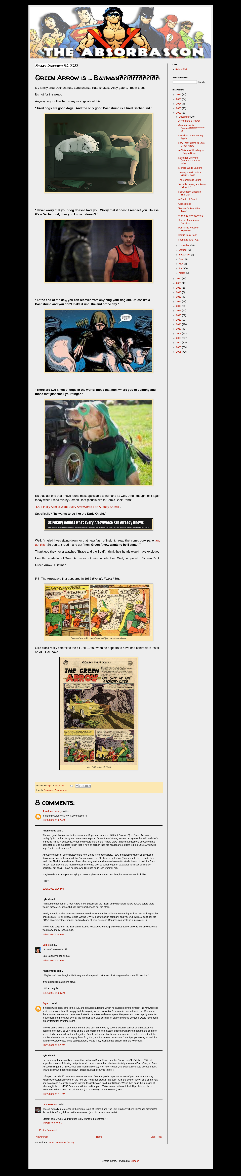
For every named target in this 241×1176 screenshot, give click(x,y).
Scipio (46, 945)
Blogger (134, 1161)
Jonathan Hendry (52, 811)
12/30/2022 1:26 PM (53, 888)
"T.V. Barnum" (50, 1104)
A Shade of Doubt (187, 199)
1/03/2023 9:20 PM (52, 1123)
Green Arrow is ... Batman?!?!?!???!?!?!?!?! (191, 128)
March (182, 273)
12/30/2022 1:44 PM (53, 934)
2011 (179, 324)
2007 (179, 342)
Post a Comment (48, 1130)
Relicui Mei (181, 69)
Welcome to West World (190, 215)
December (184, 116)
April (181, 268)
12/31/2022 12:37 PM (54, 1045)
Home (99, 1136)
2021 (179, 278)
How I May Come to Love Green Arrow (191, 144)
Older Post (156, 1136)
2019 (179, 287)
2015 (179, 306)
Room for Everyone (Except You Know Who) (189, 160)
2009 (179, 333)
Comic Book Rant (187, 235)
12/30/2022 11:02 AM (54, 820)
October (183, 250)
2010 (179, 328)
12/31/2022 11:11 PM (54, 1094)
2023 (179, 108)
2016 (179, 301)
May (181, 263)
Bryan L (47, 1003)
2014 (179, 310)
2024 (179, 103)
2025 (179, 99)
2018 (179, 292)
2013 (179, 315)
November (184, 245)
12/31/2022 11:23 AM (54, 993)
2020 (179, 283)
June (182, 259)
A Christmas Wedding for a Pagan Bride (191, 151)
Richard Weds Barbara (190, 167)
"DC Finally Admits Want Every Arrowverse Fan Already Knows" (77, 507)
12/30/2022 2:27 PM (53, 960)
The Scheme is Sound (189, 180)
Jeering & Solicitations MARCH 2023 (189, 174)
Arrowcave (49, 790)
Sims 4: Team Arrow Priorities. (188, 221)
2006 (179, 347)
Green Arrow (61, 790)
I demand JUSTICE (188, 239)
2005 (179, 351)
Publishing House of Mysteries (188, 229)
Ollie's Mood (184, 204)
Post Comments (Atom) (61, 1142)
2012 (179, 319)
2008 (179, 338)
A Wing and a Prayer (189, 120)
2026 (179, 94)
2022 (179, 112)
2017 (179, 296)
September (185, 254)
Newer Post (42, 1136)
